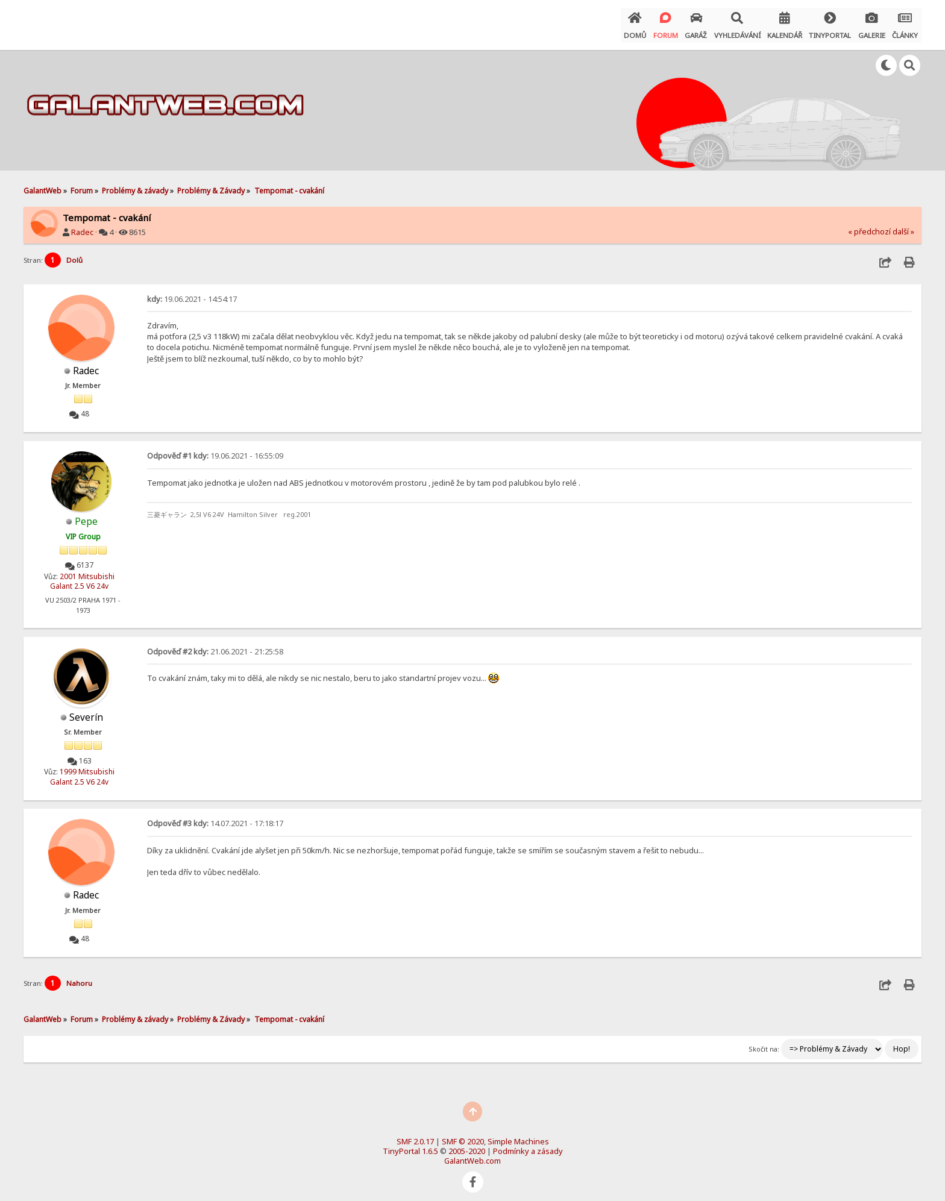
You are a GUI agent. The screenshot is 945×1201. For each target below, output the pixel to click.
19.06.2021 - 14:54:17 (192, 294)
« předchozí (869, 227)
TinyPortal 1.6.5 (410, 1144)
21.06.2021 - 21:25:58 (215, 646)
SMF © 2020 (463, 1134)
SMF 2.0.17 (415, 1134)
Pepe (86, 516)
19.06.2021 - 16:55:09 (215, 450)
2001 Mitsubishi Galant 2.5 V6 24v (82, 576)
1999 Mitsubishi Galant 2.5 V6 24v (82, 770)
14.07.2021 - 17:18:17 (215, 817)
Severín (86, 711)
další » (903, 227)
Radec (82, 227)
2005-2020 (466, 1144)
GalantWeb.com (472, 1154)
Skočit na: (764, 1042)
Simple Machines (518, 1134)
